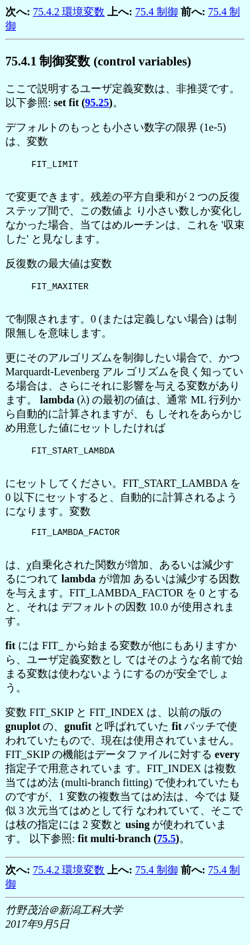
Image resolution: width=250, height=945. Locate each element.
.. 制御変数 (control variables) (98, 61)
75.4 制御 (156, 11)
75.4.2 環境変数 (69, 11)
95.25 (97, 102)
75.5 (166, 846)
